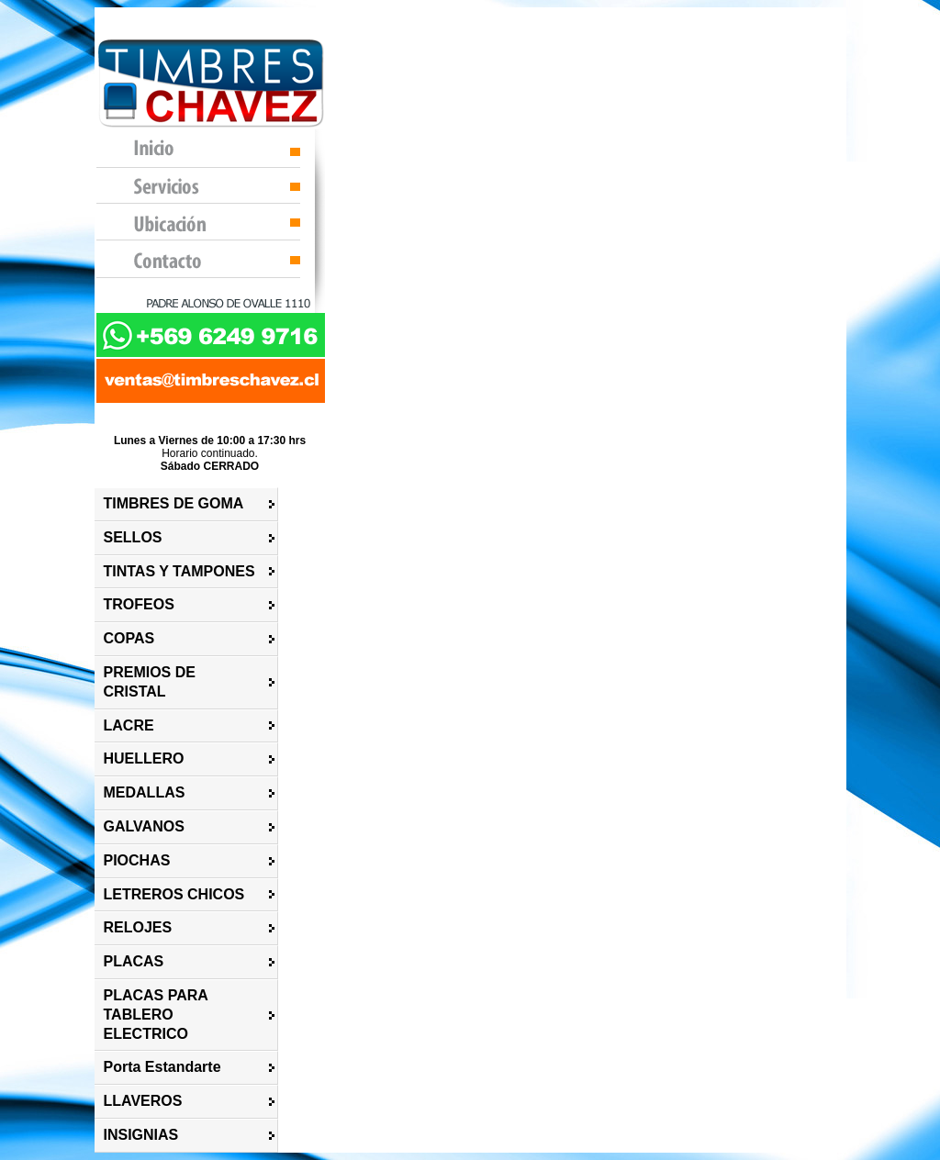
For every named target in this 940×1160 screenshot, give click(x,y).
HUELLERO (144, 758)
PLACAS (134, 961)
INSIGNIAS (141, 1135)
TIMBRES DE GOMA (174, 503)
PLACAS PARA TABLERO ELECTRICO (156, 1014)
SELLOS (133, 537)
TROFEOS (139, 604)
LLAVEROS (143, 1101)
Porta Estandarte (162, 1067)
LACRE (129, 725)
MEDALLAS (144, 792)
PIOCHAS (137, 860)
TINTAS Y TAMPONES (179, 571)
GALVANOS (144, 826)
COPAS (129, 638)
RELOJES (138, 927)
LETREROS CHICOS (174, 894)
